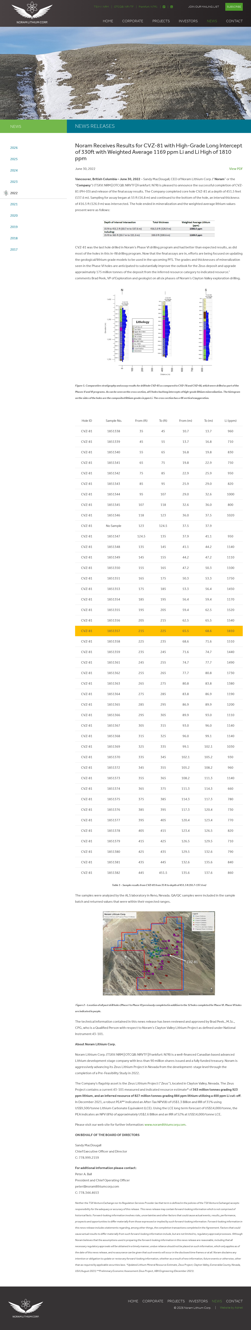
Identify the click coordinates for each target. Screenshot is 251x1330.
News (212, 21)
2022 (14, 193)
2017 (14, 250)
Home (108, 21)
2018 (14, 238)
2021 (14, 204)
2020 (14, 216)
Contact (234, 21)
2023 (14, 182)
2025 (14, 159)
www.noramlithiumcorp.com (165, 1125)
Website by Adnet (231, 1308)
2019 (14, 227)
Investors (188, 21)
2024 (14, 170)
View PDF (236, 168)
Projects (161, 21)
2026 (14, 148)
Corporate (132, 21)
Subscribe (234, 6)
